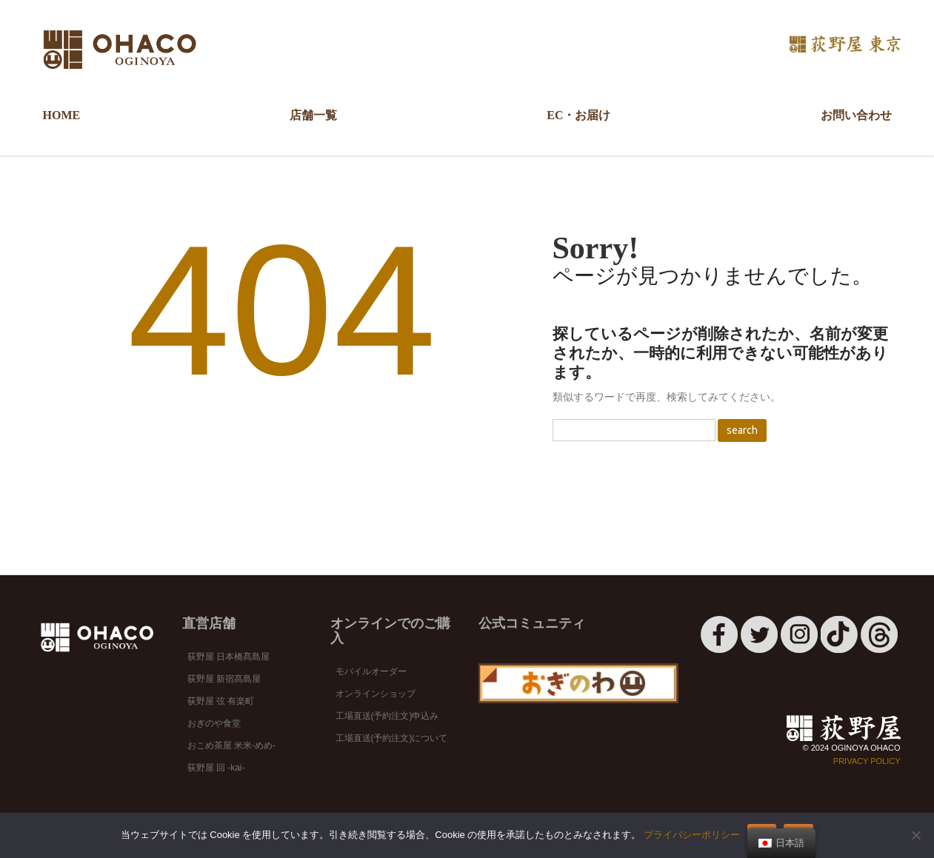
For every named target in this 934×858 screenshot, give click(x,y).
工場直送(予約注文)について (392, 738)
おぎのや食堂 (214, 723)
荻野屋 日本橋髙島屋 (228, 656)
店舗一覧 (309, 121)
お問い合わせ (856, 115)
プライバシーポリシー (692, 834)
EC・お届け (578, 115)
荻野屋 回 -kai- (216, 768)
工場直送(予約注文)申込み (387, 716)
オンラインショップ (376, 693)
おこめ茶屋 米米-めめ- (231, 745)
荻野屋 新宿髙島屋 (224, 679)
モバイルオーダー (371, 671)
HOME (62, 115)
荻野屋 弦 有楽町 (221, 701)
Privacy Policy (867, 761)
